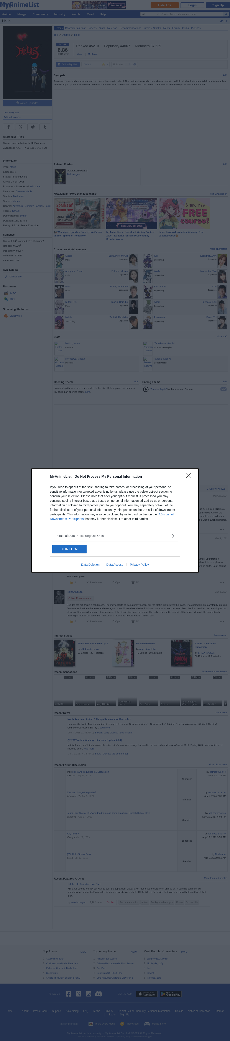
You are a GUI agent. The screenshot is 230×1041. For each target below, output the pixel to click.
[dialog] (115, 520)
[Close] (190, 477)
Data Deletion (90, 565)
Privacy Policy (139, 565)
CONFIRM (72, 549)
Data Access (114, 565)
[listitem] (115, 535)
